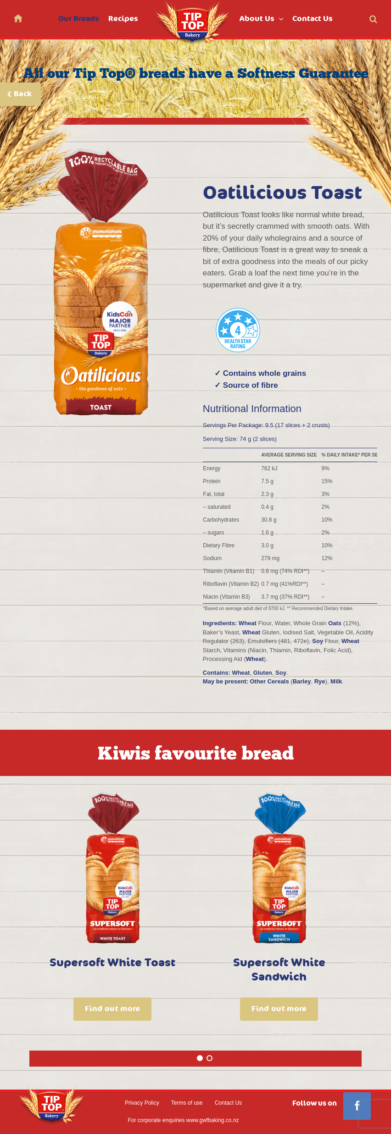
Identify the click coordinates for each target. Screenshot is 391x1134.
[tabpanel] (112, 914)
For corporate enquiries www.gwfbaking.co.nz (183, 1120)
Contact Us (228, 1103)
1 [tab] (200, 1064)
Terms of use (187, 1103)
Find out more (112, 1008)
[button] (373, 18)
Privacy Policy (142, 1103)
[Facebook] (357, 1106)
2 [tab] (210, 1064)
